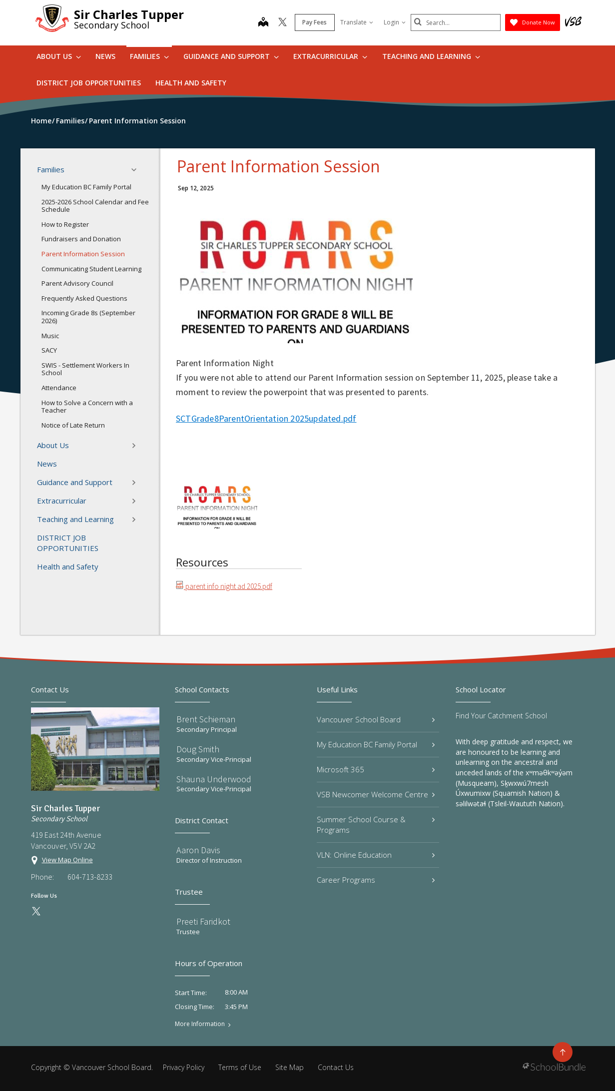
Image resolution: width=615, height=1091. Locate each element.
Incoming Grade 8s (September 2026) (88, 316)
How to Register (65, 224)
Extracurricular (330, 56)
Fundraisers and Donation (81, 238)
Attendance (58, 387)
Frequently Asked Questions (84, 298)
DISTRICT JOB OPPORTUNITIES (88, 82)
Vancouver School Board (376, 719)
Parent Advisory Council (77, 283)
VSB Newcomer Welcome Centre (376, 794)
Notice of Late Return (73, 425)
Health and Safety (190, 82)
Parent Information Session (83, 253)
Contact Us (336, 1067)
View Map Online (67, 859)
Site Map (289, 1067)
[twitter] (282, 23)
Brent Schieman (205, 719)
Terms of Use (239, 1067)
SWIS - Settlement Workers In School (85, 369)
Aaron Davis (198, 850)
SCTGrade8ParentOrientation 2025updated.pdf (266, 418)
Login (395, 22)
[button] (136, 169)
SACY (49, 350)
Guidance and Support (231, 56)
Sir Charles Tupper (129, 14)
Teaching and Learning (431, 56)
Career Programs (376, 880)
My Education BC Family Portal (86, 186)
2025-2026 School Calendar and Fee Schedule (95, 205)
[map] (263, 23)
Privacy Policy (183, 1067)
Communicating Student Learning (91, 268)
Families (149, 56)
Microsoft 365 (376, 769)
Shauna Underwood (213, 779)
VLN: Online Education (376, 855)
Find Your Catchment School (501, 715)
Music (50, 335)
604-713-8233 (89, 877)
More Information (200, 1024)
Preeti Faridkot (203, 921)
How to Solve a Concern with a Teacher (87, 406)
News (105, 56)
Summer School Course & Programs (376, 824)
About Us (58, 56)
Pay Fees (314, 22)
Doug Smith (197, 749)
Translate (356, 22)
